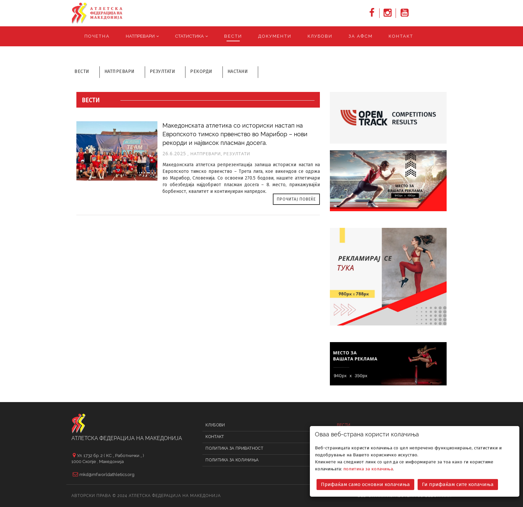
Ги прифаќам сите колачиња (458, 483)
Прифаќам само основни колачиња (365, 483)
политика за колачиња (368, 468)
